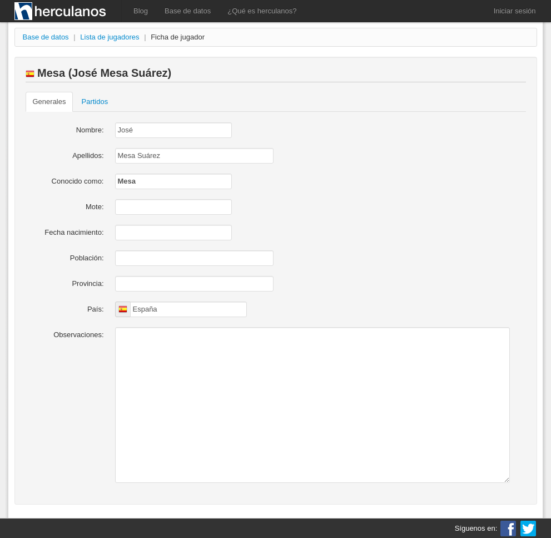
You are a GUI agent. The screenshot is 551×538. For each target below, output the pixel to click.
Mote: (95, 207)
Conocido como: (78, 181)
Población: (87, 258)
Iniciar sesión (515, 11)
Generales (49, 101)
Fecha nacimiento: (73, 232)
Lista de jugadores (109, 37)
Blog (140, 11)
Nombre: (90, 130)
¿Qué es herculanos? (261, 11)
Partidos (94, 101)
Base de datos (188, 11)
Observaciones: (78, 334)
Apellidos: (87, 155)
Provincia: (87, 283)
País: (95, 309)
